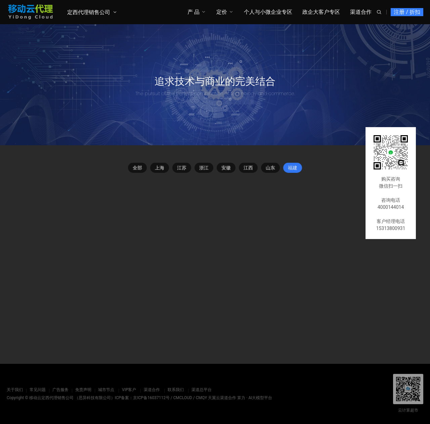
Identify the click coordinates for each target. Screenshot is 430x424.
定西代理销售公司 (88, 12)
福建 (292, 168)
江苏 (181, 168)
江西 (248, 168)
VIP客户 (129, 389)
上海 (159, 168)
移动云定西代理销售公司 (51, 397)
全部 (137, 168)
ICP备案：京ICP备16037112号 (142, 397)
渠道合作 (361, 12)
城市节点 (106, 389)
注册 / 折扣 (407, 12)
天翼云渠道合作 (222, 397)
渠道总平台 (201, 389)
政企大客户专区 (321, 12)
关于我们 (15, 389)
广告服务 (60, 389)
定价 (221, 12)
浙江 (204, 168)
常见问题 (38, 389)
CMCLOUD (182, 397)
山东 (270, 168)
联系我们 (176, 389)
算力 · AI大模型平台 (254, 397)
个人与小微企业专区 (268, 12)
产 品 (193, 12)
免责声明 (83, 389)
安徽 (226, 168)
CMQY (201, 397)
